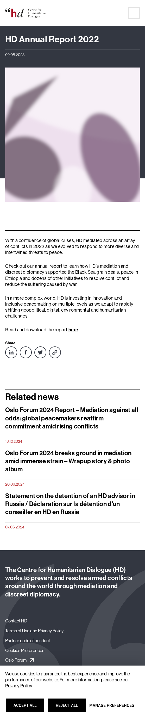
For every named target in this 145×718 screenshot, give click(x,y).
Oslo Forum (16, 660)
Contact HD (16, 620)
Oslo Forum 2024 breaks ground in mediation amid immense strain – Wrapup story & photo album (68, 461)
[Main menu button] (134, 13)
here (73, 330)
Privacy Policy (18, 686)
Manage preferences (111, 707)
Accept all (28, 707)
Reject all (70, 707)
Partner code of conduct (27, 640)
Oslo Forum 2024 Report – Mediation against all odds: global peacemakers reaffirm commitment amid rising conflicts (71, 418)
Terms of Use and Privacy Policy (34, 630)
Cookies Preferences (24, 650)
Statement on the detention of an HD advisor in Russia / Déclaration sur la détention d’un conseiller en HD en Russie (70, 504)
